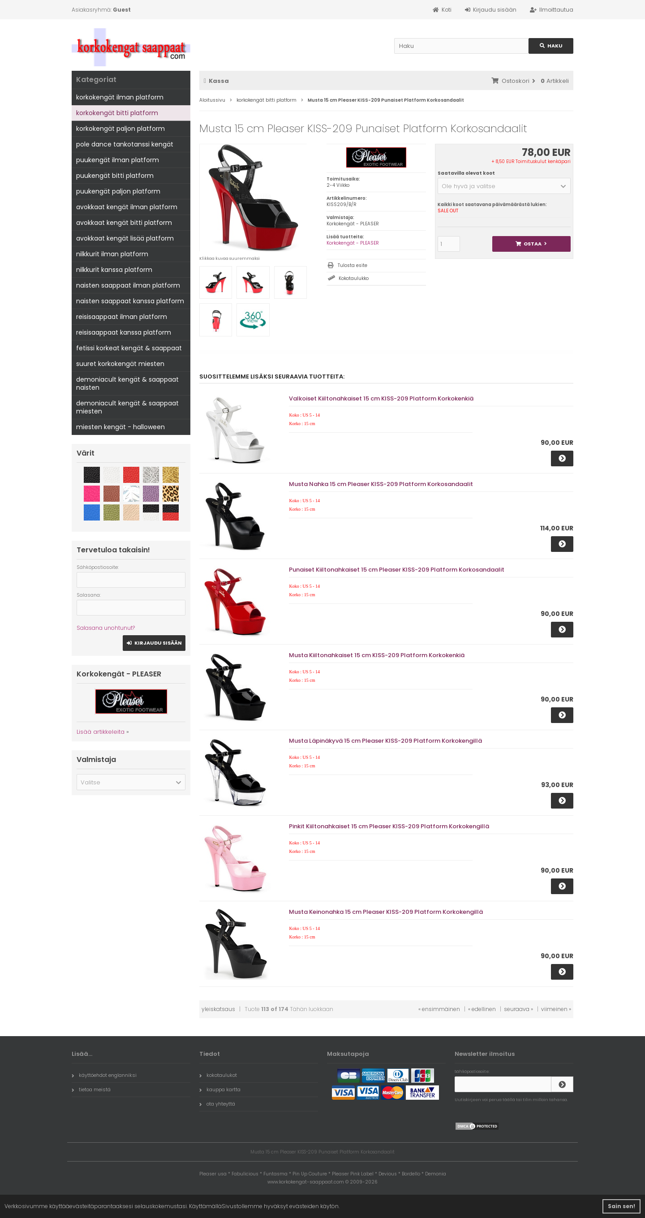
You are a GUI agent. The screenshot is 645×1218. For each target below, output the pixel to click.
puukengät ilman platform (117, 159)
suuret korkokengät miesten (120, 363)
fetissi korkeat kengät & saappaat (129, 348)
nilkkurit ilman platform (112, 254)
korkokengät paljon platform (120, 128)
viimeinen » (556, 1009)
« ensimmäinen (439, 1009)
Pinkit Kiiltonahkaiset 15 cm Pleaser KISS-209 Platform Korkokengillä (389, 826)
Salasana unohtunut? (106, 628)
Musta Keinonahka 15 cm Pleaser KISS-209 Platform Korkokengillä (386, 912)
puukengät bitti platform (115, 175)
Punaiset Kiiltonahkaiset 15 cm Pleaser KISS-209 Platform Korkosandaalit (396, 569)
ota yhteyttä (217, 1103)
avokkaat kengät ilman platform (126, 206)
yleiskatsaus (218, 1009)
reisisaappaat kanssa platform (123, 332)
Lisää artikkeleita (101, 731)
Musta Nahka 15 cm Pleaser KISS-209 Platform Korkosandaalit (381, 484)
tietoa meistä (91, 1089)
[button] (504, 186)
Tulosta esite (352, 265)
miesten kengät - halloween (120, 426)
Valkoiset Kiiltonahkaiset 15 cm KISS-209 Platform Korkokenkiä (381, 398)
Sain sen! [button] (621, 1206)
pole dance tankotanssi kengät (124, 144)
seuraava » (518, 1009)
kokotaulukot (218, 1075)
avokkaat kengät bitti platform (124, 222)
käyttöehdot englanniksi (104, 1075)
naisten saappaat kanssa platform (130, 301)
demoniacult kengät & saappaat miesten (127, 407)
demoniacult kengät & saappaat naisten (127, 383)
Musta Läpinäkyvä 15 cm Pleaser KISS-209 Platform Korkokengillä (385, 740)
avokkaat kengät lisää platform (125, 238)
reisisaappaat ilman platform (121, 316)
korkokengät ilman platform (119, 97)
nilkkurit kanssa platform (114, 269)
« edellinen (482, 1009)
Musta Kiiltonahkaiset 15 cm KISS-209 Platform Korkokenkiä (376, 655)
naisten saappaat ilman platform (128, 285)
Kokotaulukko (354, 278)
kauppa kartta (220, 1089)
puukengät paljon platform (118, 191)
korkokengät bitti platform (117, 112)
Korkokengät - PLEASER (353, 243)
